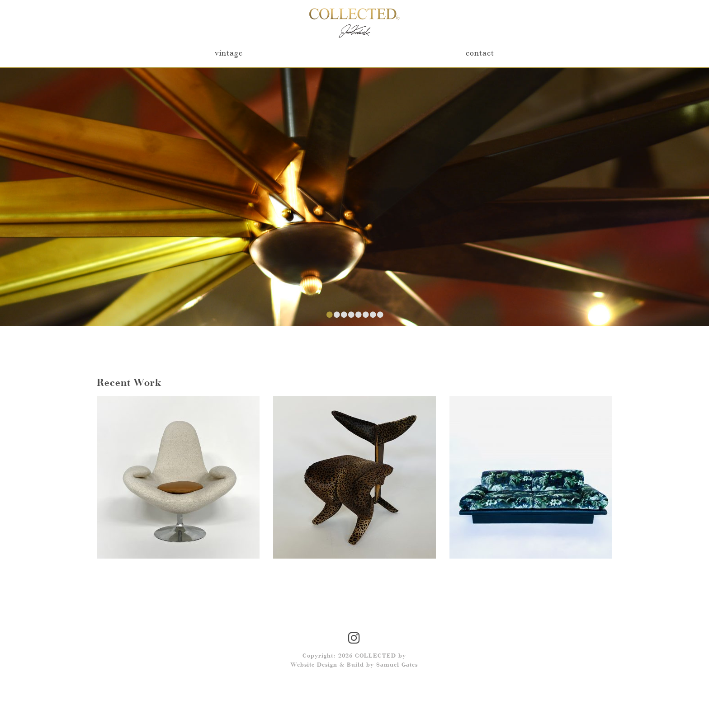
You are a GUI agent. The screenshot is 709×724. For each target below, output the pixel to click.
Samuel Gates (397, 665)
